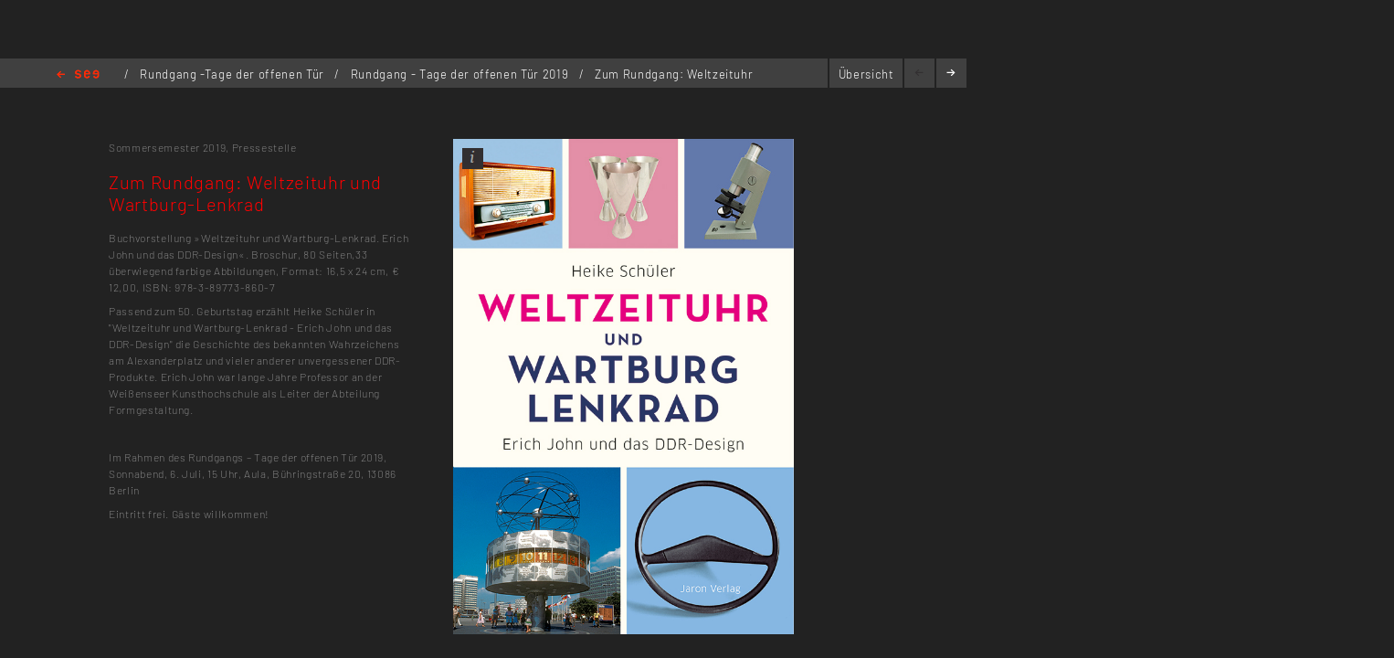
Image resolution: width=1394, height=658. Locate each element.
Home (78, 75)
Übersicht (866, 74)
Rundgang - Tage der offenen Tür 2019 (461, 74)
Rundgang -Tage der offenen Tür (233, 74)
